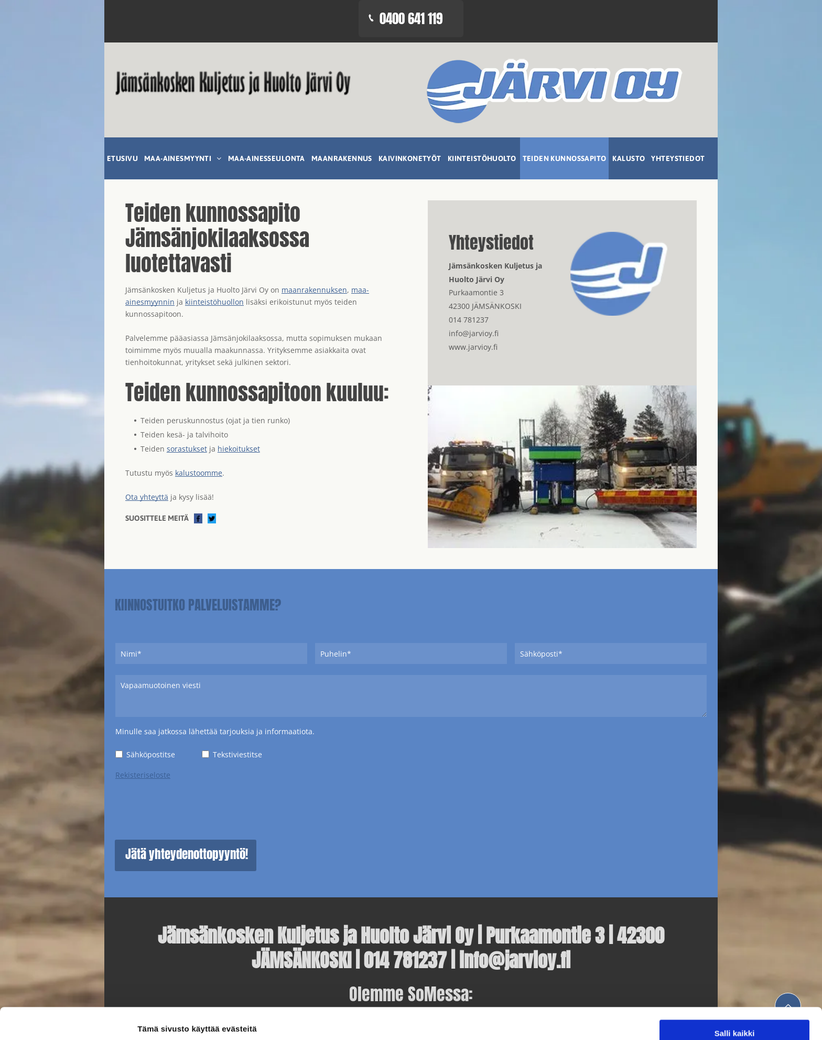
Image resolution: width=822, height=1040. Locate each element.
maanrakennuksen (314, 290)
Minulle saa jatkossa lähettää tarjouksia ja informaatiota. (215, 731)
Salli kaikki (735, 959)
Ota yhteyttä (146, 497)
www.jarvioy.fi (473, 347)
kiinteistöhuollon (214, 302)
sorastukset (187, 449)
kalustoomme (198, 473)
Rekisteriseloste (142, 775)
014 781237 (469, 320)
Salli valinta (734, 989)
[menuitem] (123, 158)
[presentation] (195, 808)
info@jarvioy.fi (474, 333)
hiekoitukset (239, 449)
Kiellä (734, 1020)
